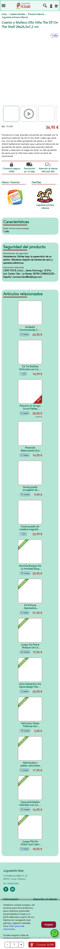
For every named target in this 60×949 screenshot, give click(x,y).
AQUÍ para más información (13, 928)
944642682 (13, 883)
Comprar (45, 944)
